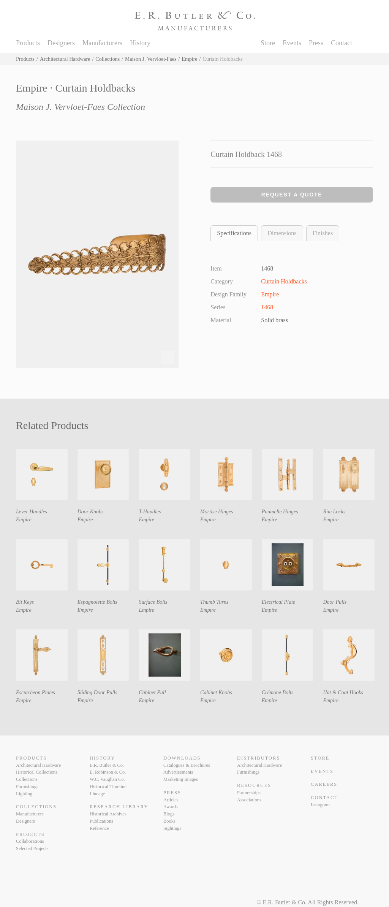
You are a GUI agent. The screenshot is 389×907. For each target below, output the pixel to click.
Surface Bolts (153, 602)
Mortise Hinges (216, 511)
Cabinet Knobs (216, 692)
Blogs (168, 814)
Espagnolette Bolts (97, 602)
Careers (324, 784)
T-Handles (150, 511)
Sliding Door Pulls (97, 692)
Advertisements (178, 772)
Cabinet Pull (152, 692)
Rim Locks (334, 511)
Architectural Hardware (65, 59)
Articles (171, 800)
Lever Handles (31, 511)
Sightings (172, 828)
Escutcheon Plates (35, 692)
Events (292, 43)
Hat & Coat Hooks (343, 692)
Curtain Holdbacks (284, 281)
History (140, 43)
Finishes (323, 233)
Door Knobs (90, 511)
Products (28, 43)
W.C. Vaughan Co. (107, 779)
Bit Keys (25, 602)
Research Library (119, 806)
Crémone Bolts (278, 692)
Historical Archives (108, 814)
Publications (101, 821)
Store (268, 43)
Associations (249, 800)
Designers (61, 43)
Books (169, 821)
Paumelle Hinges (280, 511)
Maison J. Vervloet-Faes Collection (80, 107)
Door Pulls (334, 602)
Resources (254, 785)
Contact (341, 43)
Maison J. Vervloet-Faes (150, 59)
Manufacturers (102, 43)
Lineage (97, 793)
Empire (189, 59)
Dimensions (281, 233)
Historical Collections (36, 772)
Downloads (182, 758)
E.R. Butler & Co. (107, 765)
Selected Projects (32, 848)
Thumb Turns (214, 602)
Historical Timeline (108, 786)
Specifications (234, 233)
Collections (107, 59)
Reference (99, 828)
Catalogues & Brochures (186, 765)
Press (316, 43)
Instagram (320, 804)
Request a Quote (292, 195)
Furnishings (27, 786)
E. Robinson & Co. (108, 772)
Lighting (24, 793)
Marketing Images (180, 779)
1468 (267, 307)
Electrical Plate (278, 602)
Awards (170, 806)
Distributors (258, 758)
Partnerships (249, 792)
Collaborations (30, 841)
